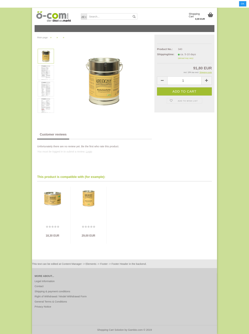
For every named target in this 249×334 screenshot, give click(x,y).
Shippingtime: (165, 54)
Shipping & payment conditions (52, 291)
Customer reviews (53, 134)
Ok (243, 3)
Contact (39, 286)
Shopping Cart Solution (110, 329)
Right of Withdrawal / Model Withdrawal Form (61, 296)
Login (89, 151)
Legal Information (45, 281)
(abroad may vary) (185, 58)
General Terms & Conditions (51, 301)
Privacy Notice (43, 306)
